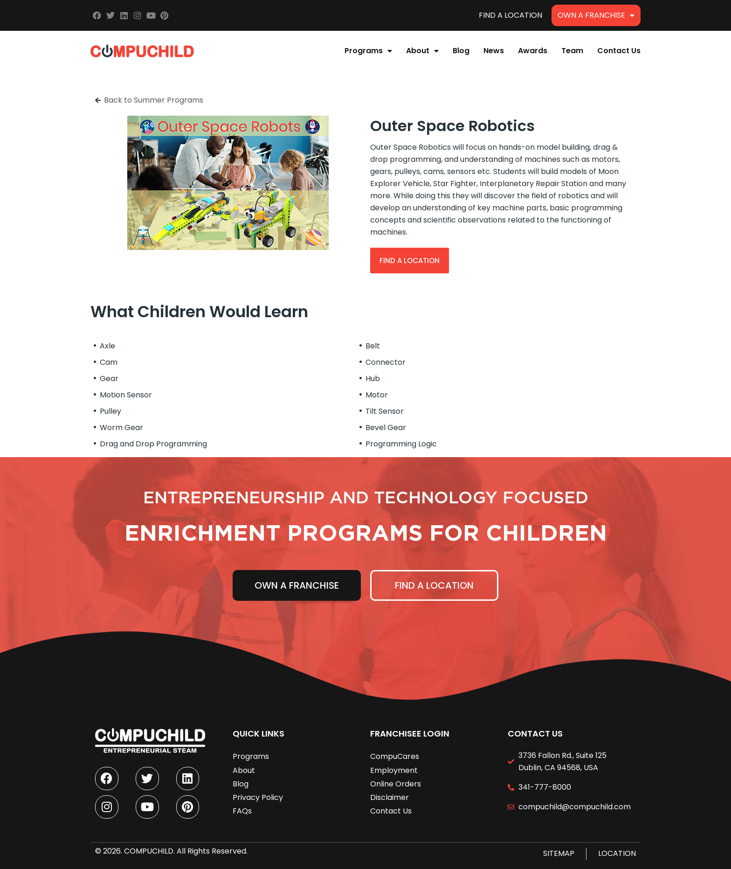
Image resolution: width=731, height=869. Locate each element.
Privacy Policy (258, 797)
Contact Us (619, 50)
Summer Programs (168, 100)
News (493, 50)
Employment (394, 770)
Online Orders (395, 783)
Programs (368, 50)
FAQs (242, 811)
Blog (461, 50)
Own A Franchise (596, 15)
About (422, 50)
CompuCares (394, 756)
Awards (532, 50)
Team (572, 50)
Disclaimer (389, 797)
